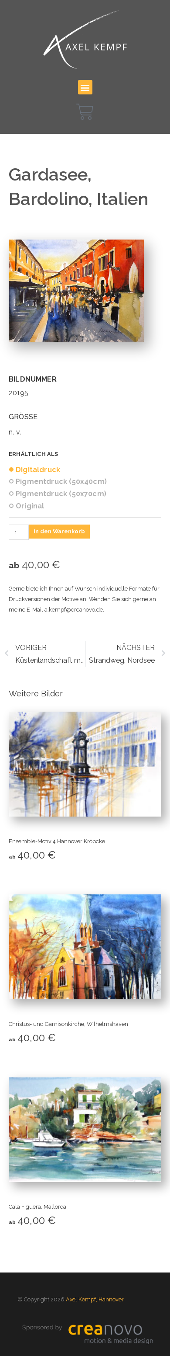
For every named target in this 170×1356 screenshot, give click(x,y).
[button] (85, 87)
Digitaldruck (38, 470)
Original (30, 506)
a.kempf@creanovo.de (73, 609)
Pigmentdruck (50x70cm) (61, 494)
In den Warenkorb (59, 531)
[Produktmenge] (19, 532)
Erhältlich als (33, 454)
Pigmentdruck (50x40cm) (61, 482)
